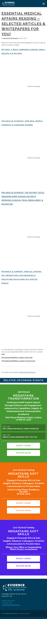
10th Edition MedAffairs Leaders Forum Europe (18, 361)
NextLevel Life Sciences (11, 38)
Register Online (23, 452)
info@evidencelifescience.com (11, 602)
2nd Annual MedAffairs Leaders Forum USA (17, 357)
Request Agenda (23, 445)
